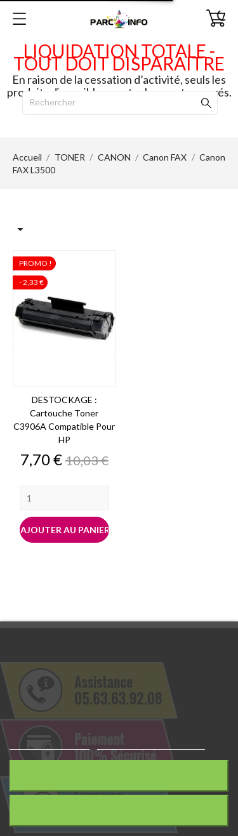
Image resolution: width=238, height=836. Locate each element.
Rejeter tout (119, 775)
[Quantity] (64, 498)
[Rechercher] (120, 103)
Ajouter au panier (64, 529)
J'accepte (119, 810)
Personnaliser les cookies (151, 743)
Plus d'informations (49, 743)
